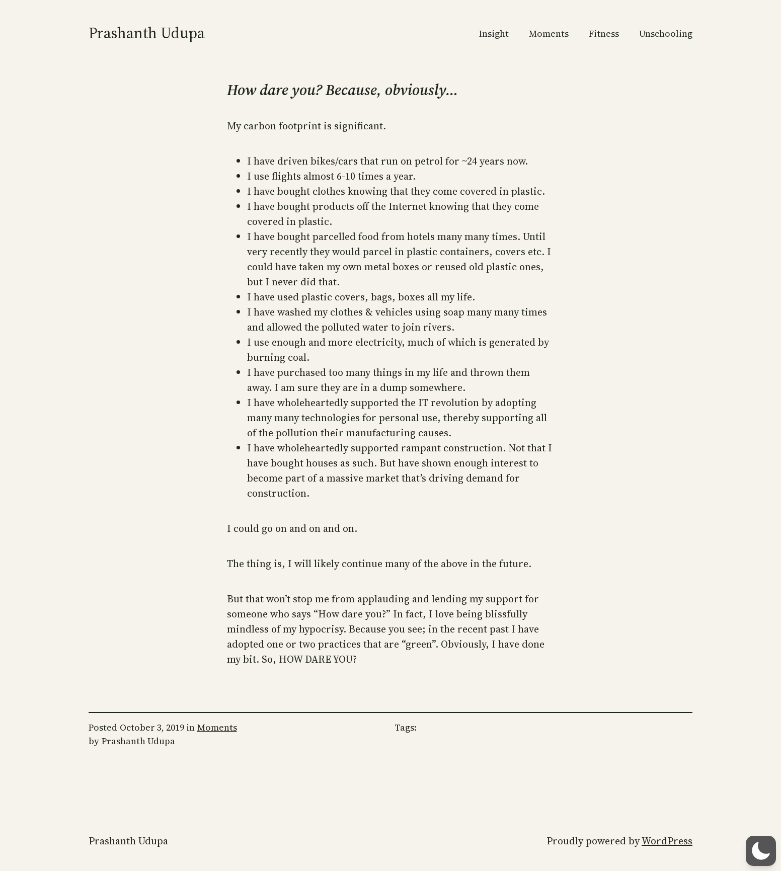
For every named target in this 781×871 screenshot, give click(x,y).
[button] (761, 851)
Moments (217, 727)
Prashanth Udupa (147, 33)
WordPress (667, 841)
